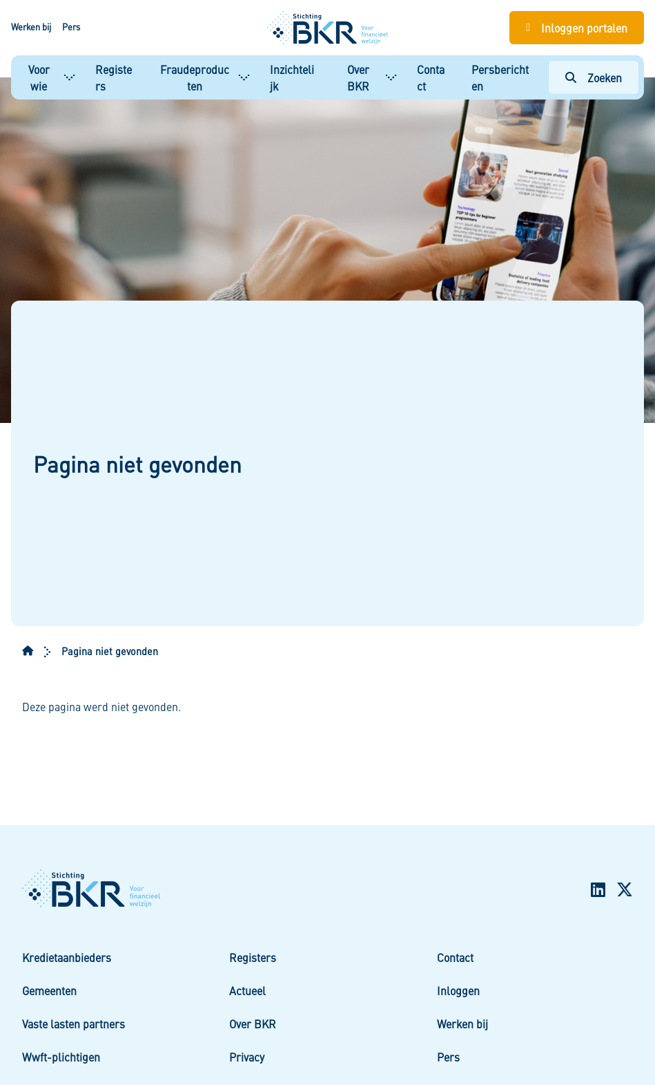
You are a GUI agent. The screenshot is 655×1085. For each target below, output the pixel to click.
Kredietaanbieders (66, 957)
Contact (430, 77)
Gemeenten (49, 990)
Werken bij (31, 27)
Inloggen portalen (584, 27)
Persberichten (500, 77)
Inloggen (458, 990)
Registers (113, 77)
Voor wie (39, 77)
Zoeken (604, 77)
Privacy (246, 1056)
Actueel (247, 990)
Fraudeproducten (194, 77)
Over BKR (358, 77)
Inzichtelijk (292, 77)
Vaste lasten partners (73, 1023)
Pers (71, 27)
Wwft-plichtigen (61, 1056)
